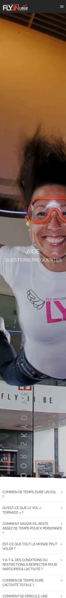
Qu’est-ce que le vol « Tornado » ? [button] (21, 510)
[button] (62, 6)
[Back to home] (15, 6)
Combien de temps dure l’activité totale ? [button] (23, 582)
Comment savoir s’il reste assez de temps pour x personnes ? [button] (32, 528)
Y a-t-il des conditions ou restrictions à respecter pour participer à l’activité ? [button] (29, 564)
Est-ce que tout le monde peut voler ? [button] (29, 546)
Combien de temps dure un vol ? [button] (29, 494)
